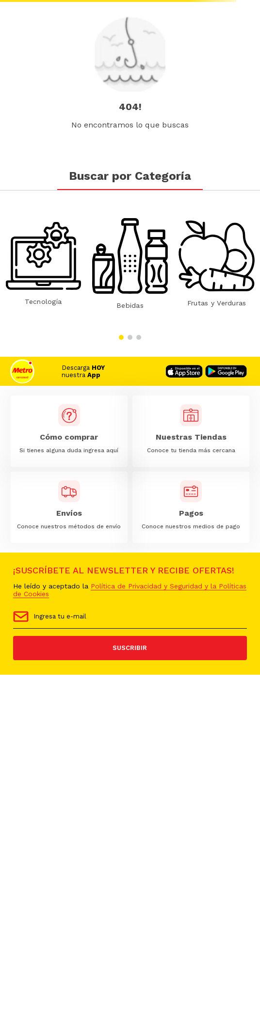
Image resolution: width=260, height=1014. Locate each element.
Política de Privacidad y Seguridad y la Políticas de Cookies (129, 590)
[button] (121, 337)
